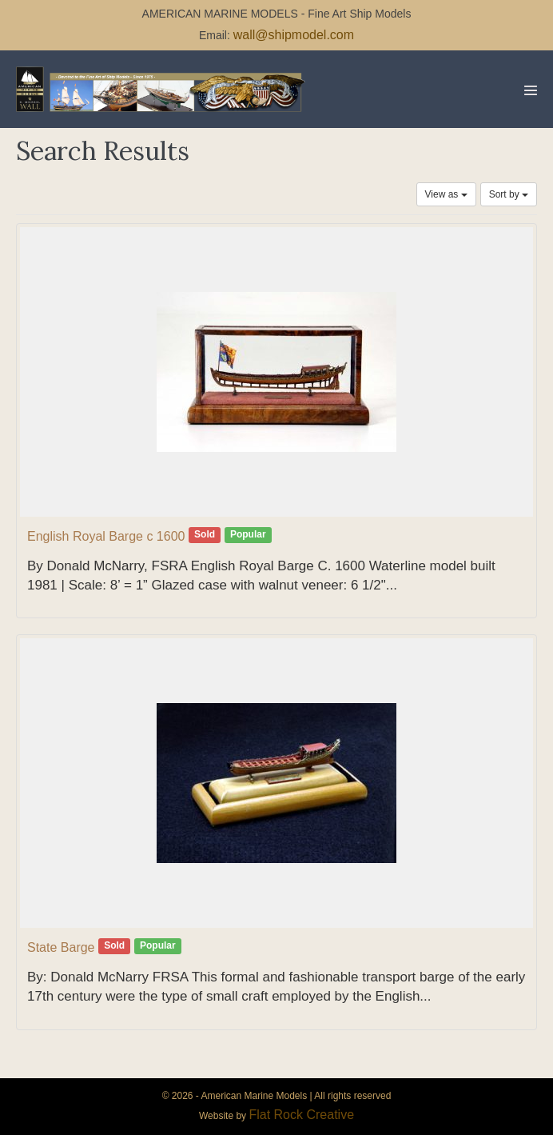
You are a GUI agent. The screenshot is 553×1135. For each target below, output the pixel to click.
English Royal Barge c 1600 (106, 536)
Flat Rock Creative (301, 1114)
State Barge (61, 947)
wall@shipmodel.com (293, 35)
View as (446, 194)
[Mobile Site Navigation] (530, 90)
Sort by (508, 194)
